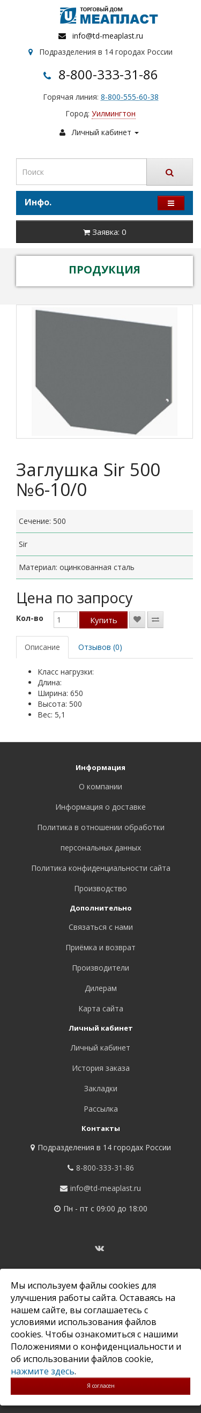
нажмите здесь (43, 1371)
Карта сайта (100, 1008)
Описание (42, 647)
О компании (100, 786)
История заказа (101, 1068)
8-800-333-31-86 (108, 74)
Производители (100, 968)
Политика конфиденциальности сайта (100, 868)
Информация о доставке (100, 807)
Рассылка (101, 1109)
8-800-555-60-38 (130, 97)
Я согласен (101, 1385)
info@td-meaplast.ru (107, 36)
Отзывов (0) (100, 647)
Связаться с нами (101, 927)
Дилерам (101, 988)
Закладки (100, 1088)
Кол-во (29, 618)
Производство (100, 888)
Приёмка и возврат (100, 947)
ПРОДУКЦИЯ (104, 269)
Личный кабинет (100, 1047)
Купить (103, 620)
